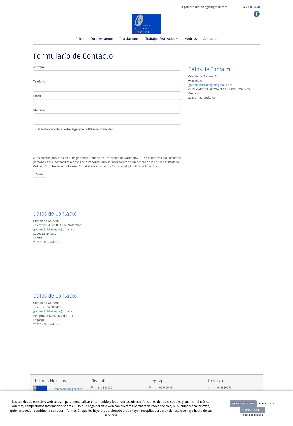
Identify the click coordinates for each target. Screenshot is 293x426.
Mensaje (39, 110)
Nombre (39, 67)
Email (37, 96)
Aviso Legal (119, 166)
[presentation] (63, 143)
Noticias (190, 39)
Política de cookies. (252, 414)
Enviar (39, 174)
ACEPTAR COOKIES (252, 409)
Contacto (210, 39)
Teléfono (39, 81)
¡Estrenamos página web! (68, 388)
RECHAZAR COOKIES (243, 403)
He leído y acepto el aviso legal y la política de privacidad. (73, 129)
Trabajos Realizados (161, 39)
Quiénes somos (102, 39)
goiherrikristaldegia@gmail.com (210, 85)
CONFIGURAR (267, 403)
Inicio (80, 39)
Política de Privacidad (144, 166)
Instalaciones (129, 39)
